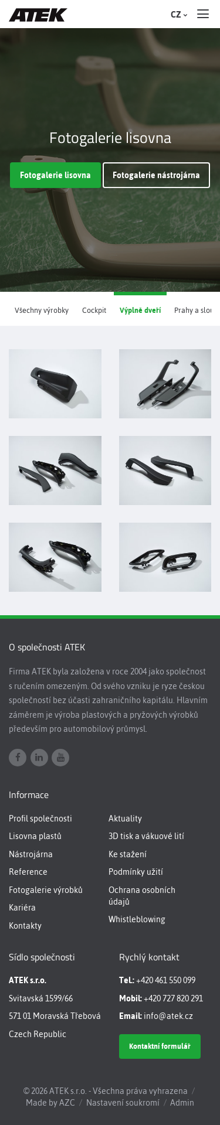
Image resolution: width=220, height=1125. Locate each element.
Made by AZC (50, 1102)
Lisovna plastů (35, 836)
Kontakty (25, 925)
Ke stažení (128, 854)
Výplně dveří (140, 310)
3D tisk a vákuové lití (146, 836)
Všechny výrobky (42, 310)
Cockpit (94, 310)
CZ (178, 14)
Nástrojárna (31, 854)
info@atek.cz (168, 1016)
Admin (182, 1102)
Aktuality (125, 818)
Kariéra (22, 907)
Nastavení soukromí (123, 1102)
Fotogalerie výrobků (46, 890)
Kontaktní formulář (160, 1046)
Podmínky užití (136, 872)
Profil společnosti (40, 818)
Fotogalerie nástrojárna (156, 175)
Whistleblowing (137, 919)
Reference (28, 872)
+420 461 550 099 (165, 980)
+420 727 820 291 (173, 998)
